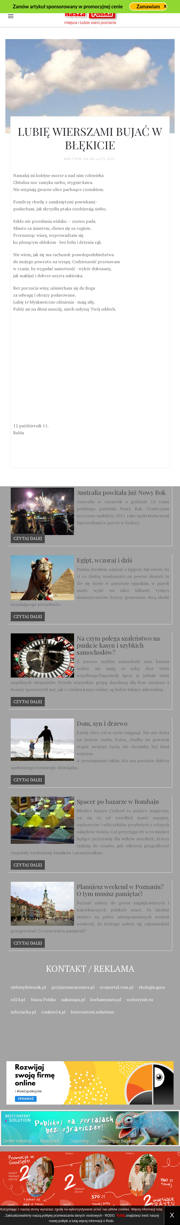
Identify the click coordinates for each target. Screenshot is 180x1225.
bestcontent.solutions (92, 1012)
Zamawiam (148, 6)
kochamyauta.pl (105, 999)
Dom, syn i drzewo (102, 723)
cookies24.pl (53, 1012)
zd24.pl (18, 999)
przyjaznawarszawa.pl (73, 987)
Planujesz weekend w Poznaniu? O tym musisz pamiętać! (120, 890)
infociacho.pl (23, 1012)
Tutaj (120, 1215)
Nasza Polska (43, 999)
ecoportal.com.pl (116, 987)
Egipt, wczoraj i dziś (104, 560)
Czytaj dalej (27, 538)
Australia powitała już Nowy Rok (121, 492)
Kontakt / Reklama (90, 968)
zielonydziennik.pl (28, 987)
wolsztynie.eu (140, 999)
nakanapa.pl (73, 999)
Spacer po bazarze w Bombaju (118, 801)
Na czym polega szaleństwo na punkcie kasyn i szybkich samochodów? (118, 645)
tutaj (159, 1209)
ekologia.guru (152, 987)
